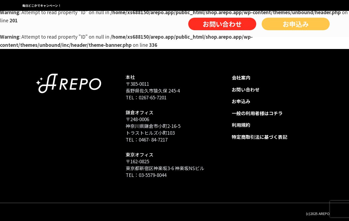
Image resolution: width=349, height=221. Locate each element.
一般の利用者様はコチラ (257, 113)
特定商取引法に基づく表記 (259, 136)
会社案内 (241, 77)
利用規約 (241, 124)
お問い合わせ (222, 24)
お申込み (296, 24)
